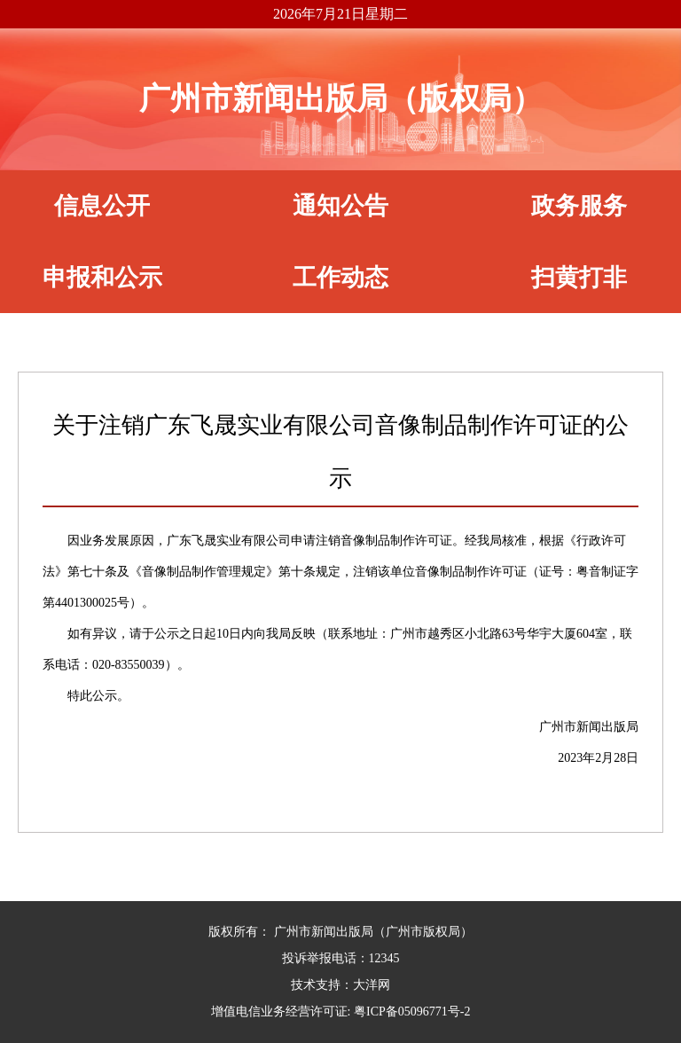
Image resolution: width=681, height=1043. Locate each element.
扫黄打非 (579, 277)
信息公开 (102, 205)
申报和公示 (102, 277)
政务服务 (579, 205)
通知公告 (340, 205)
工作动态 (340, 277)
